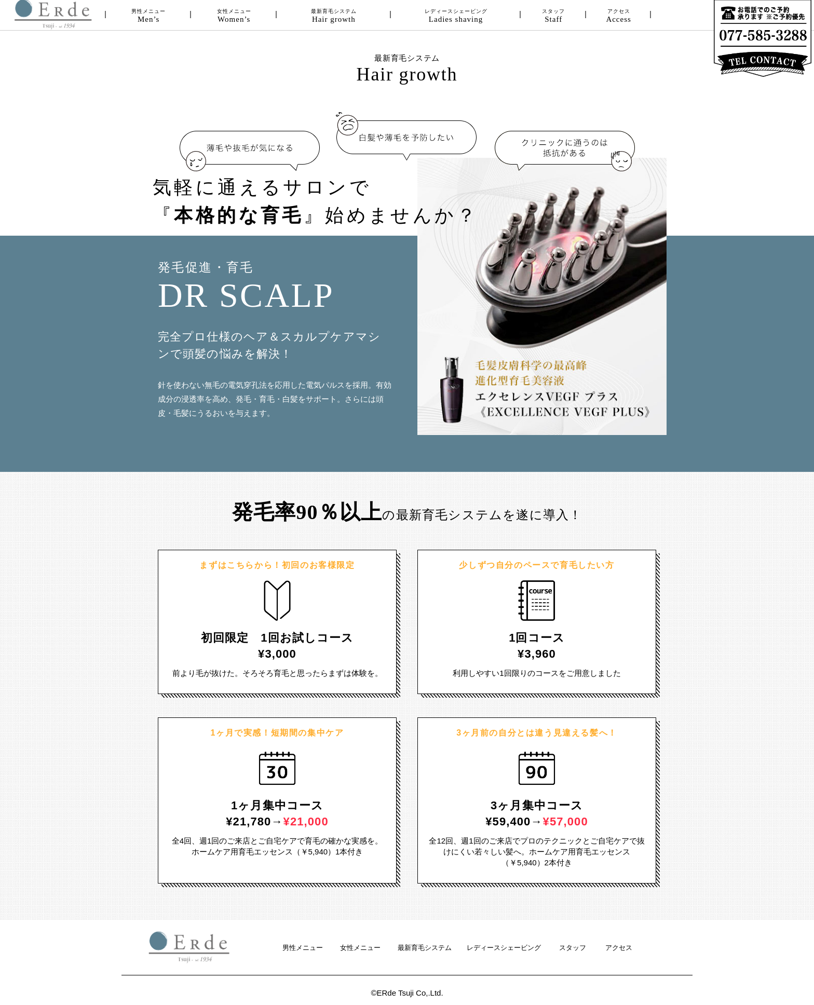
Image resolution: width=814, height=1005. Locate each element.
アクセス (618, 16)
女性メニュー (234, 16)
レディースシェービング (455, 16)
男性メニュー (148, 16)
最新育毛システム (333, 16)
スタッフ (553, 16)
